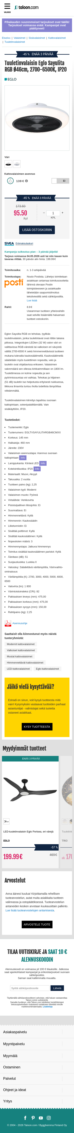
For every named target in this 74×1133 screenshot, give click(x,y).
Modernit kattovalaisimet (21, 644)
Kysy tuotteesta (37, 726)
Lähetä (57, 988)
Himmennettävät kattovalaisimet (25, 662)
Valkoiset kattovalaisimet (21, 650)
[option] (8, 164)
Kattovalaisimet (57, 37)
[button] (27, 182)
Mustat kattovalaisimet (19, 656)
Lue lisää (32, 300)
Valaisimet (19, 37)
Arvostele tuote (37, 924)
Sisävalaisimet (37, 37)
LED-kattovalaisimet (18, 668)
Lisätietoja (47, 1007)
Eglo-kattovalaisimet (47, 668)
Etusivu (6, 37)
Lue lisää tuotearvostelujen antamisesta (30, 910)
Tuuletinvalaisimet (15, 41)
